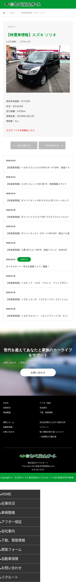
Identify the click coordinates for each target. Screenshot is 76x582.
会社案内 (43, 407)
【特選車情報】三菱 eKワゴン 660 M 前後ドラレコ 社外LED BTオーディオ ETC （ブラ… (37, 251)
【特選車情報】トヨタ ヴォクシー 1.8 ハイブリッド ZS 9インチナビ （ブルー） (37, 317)
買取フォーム (8, 422)
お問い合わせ (38, 372)
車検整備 (7, 412)
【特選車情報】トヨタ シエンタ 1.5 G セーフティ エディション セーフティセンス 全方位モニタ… (38, 301)
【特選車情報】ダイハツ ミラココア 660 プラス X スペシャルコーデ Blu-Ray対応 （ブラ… (37, 218)
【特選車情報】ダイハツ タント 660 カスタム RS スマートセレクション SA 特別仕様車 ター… (37, 202)
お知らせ (24, 259)
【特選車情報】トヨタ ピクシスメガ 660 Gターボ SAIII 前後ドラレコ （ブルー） (38, 169)
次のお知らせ (52, 145)
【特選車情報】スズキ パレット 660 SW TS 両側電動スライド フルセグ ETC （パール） (37, 185)
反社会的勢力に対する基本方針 (52, 422)
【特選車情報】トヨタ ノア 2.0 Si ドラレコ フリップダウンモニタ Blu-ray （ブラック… (37, 284)
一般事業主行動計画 (48, 436)
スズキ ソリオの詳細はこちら (20, 130)
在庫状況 (7, 407)
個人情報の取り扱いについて (52, 431)
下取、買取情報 (46, 412)
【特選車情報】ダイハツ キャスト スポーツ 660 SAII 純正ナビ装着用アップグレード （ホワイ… (38, 235)
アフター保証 (45, 403)
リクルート (44, 427)
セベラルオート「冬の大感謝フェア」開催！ (27, 266)
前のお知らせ (23, 145)
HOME (5, 403)
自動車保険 (7, 427)
